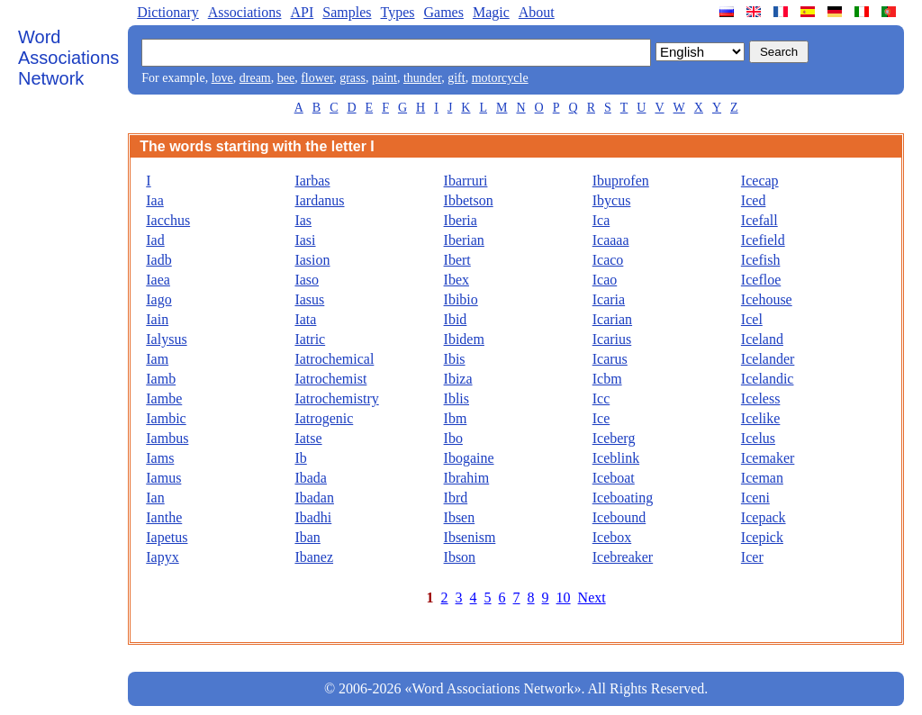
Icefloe (761, 279)
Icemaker (768, 458)
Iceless (761, 398)
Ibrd (456, 497)
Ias (303, 220)
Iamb (161, 378)
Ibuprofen (620, 180)
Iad (155, 240)
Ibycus (611, 200)
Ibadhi (312, 517)
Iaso (306, 279)
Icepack (763, 517)
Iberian (464, 240)
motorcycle (500, 78)
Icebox (612, 537)
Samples (346, 12)
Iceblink (615, 458)
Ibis (455, 359)
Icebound (619, 517)
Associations (245, 12)
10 (563, 597)
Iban (307, 537)
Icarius (612, 339)
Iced (753, 200)
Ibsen (459, 517)
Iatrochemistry (336, 398)
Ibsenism (470, 537)
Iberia (460, 220)
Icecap (760, 180)
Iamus (163, 477)
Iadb (158, 259)
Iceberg (614, 438)
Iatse (307, 438)
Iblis (456, 398)
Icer (752, 557)
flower (317, 78)
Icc (601, 398)
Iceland (762, 339)
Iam (157, 359)
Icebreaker (623, 557)
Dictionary (167, 12)
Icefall (759, 220)
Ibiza (458, 378)
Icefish (761, 259)
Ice (601, 418)
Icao (605, 279)
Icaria (608, 299)
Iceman (762, 477)
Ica (601, 220)
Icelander (768, 359)
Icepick (762, 537)
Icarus (610, 359)
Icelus (758, 438)
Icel (752, 319)
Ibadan (314, 497)
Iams (160, 458)
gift (456, 78)
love (222, 78)
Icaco (608, 259)
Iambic (165, 418)
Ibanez (313, 557)
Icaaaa (610, 240)
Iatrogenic (323, 418)
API (301, 12)
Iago (158, 299)
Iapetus (166, 537)
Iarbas (312, 180)
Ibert (457, 259)
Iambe (164, 398)
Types (397, 12)
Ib (300, 458)
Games (443, 12)
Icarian (612, 319)
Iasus (309, 299)
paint (384, 78)
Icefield (763, 240)
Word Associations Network (68, 57)
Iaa (155, 200)
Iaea (158, 279)
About (537, 12)
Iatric (309, 339)
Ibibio (461, 299)
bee (285, 78)
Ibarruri (466, 180)
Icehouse (766, 299)
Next (592, 597)
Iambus (167, 438)
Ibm (455, 418)
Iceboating (623, 497)
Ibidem (464, 339)
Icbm (607, 378)
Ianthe (164, 517)
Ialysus (166, 339)
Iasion (312, 259)
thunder (422, 78)
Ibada (310, 477)
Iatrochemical (334, 359)
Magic (491, 12)
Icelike (761, 418)
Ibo (453, 438)
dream (255, 78)
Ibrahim (467, 477)
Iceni (755, 497)
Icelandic (767, 378)
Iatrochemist (330, 378)
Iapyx (162, 557)
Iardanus (319, 200)
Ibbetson (468, 200)
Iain (157, 319)
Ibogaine (469, 458)
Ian (155, 497)
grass (352, 78)
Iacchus (168, 220)
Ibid (455, 319)
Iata (305, 319)
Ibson (460, 557)
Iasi (304, 240)
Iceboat (613, 477)
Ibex (456, 279)
